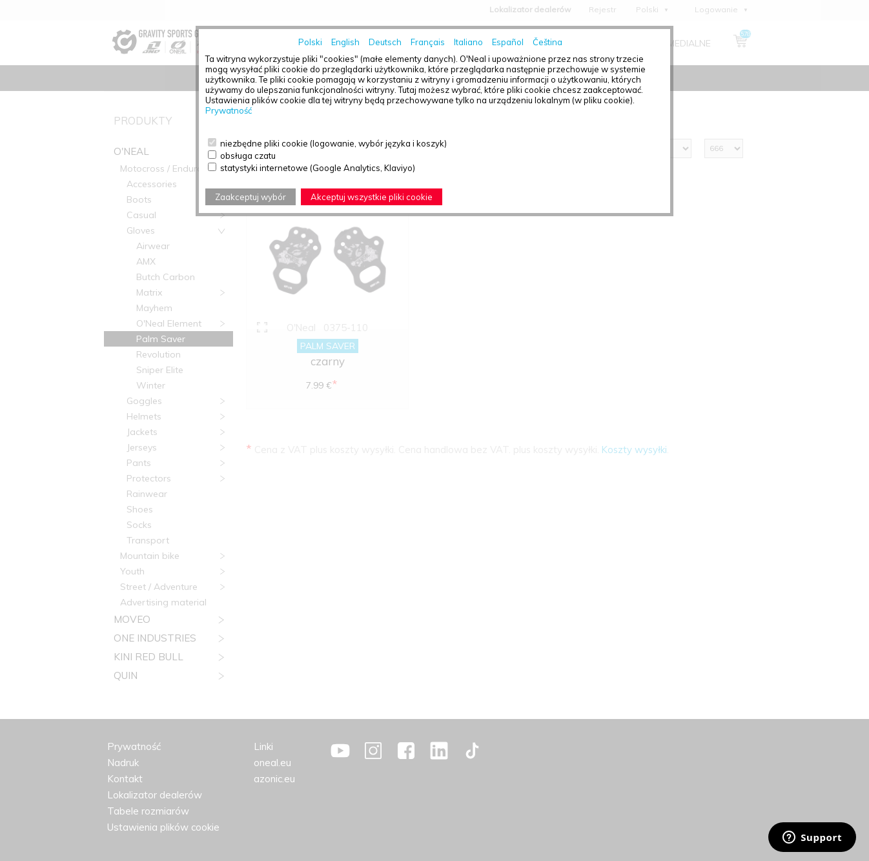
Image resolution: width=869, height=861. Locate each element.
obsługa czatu (248, 155)
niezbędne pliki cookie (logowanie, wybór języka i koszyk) (333, 143)
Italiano (468, 42)
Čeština (547, 42)
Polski (310, 42)
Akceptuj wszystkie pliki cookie (372, 197)
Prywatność (228, 110)
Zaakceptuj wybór (250, 197)
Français (428, 42)
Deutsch (385, 42)
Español (508, 42)
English (345, 42)
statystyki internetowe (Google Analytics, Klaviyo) (317, 168)
